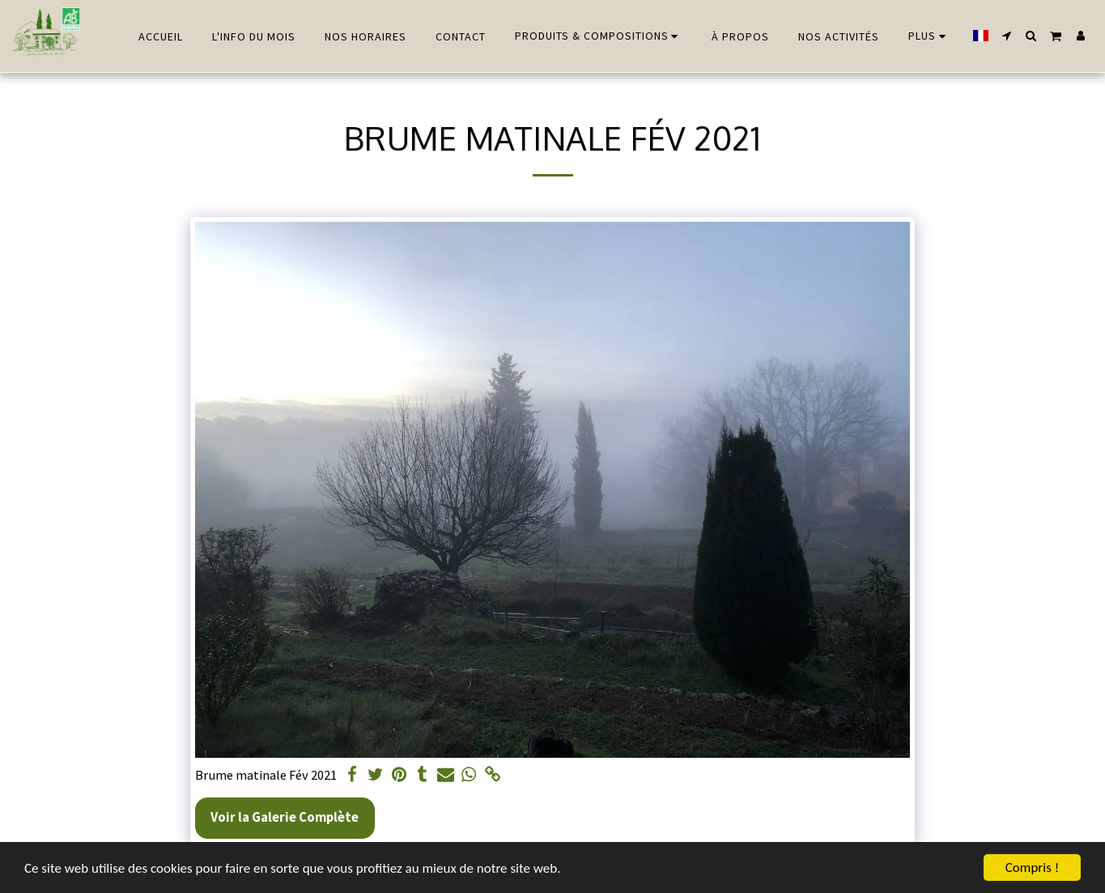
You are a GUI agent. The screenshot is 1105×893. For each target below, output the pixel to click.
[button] (1007, 35)
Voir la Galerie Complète (284, 817)
